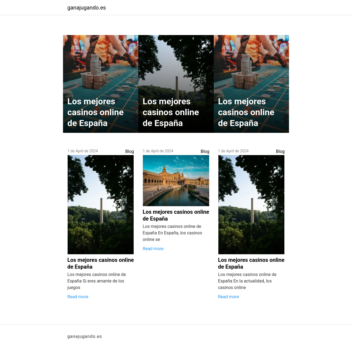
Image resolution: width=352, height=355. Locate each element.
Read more (77, 296)
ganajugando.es (86, 7)
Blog (129, 151)
